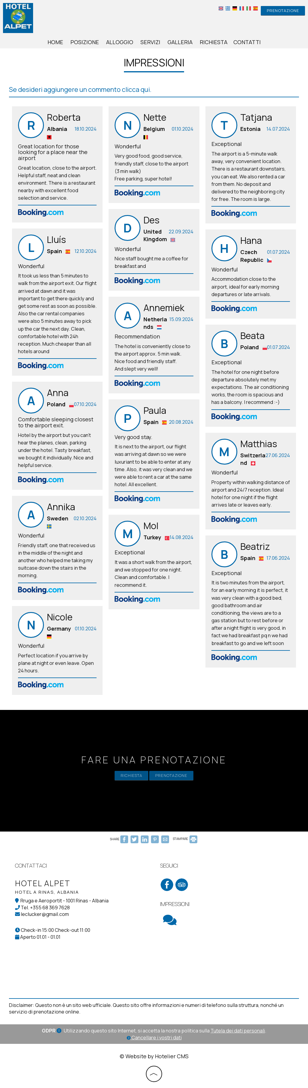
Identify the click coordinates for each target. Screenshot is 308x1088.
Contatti (247, 42)
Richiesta (213, 42)
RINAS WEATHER (226, 957)
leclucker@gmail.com (45, 914)
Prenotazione (283, 10)
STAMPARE (185, 839)
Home (55, 42)
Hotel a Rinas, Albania (47, 892)
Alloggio (119, 42)
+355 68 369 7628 (50, 907)
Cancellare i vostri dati (154, 1037)
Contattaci (31, 865)
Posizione (84, 42)
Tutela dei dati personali (238, 1030)
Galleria (180, 42)
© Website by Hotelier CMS (154, 1056)
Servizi (150, 42)
